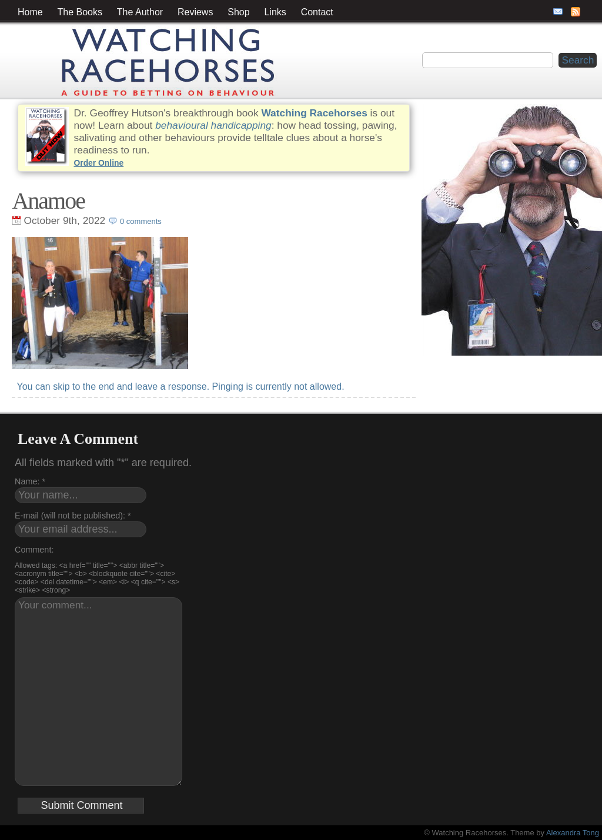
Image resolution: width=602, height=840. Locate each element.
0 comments (141, 221)
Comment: (34, 549)
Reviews (195, 12)
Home (30, 12)
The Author (140, 12)
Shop (238, 12)
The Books (80, 12)
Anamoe (48, 201)
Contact (317, 12)
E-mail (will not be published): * (73, 515)
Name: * (30, 481)
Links (275, 12)
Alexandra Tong (572, 832)
